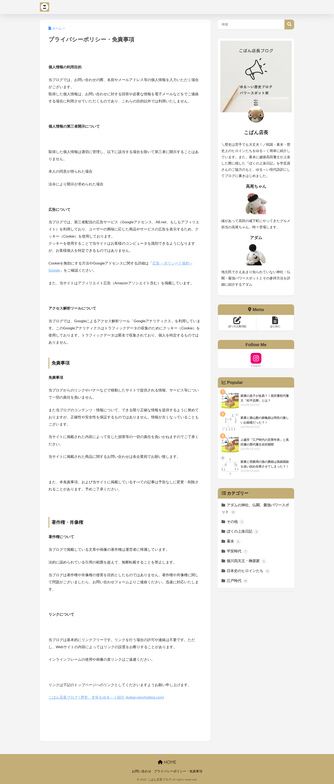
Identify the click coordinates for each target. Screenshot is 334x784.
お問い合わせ (141, 771)
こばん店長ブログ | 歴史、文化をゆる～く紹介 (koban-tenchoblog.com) (106, 697)
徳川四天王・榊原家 (247, 561)
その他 (236, 521)
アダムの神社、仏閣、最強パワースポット (255, 509)
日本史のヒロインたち (248, 571)
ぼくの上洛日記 (243, 531)
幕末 (234, 541)
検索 (289, 24)
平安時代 (237, 551)
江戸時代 (237, 581)
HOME (167, 762)
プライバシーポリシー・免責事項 (178, 771)
